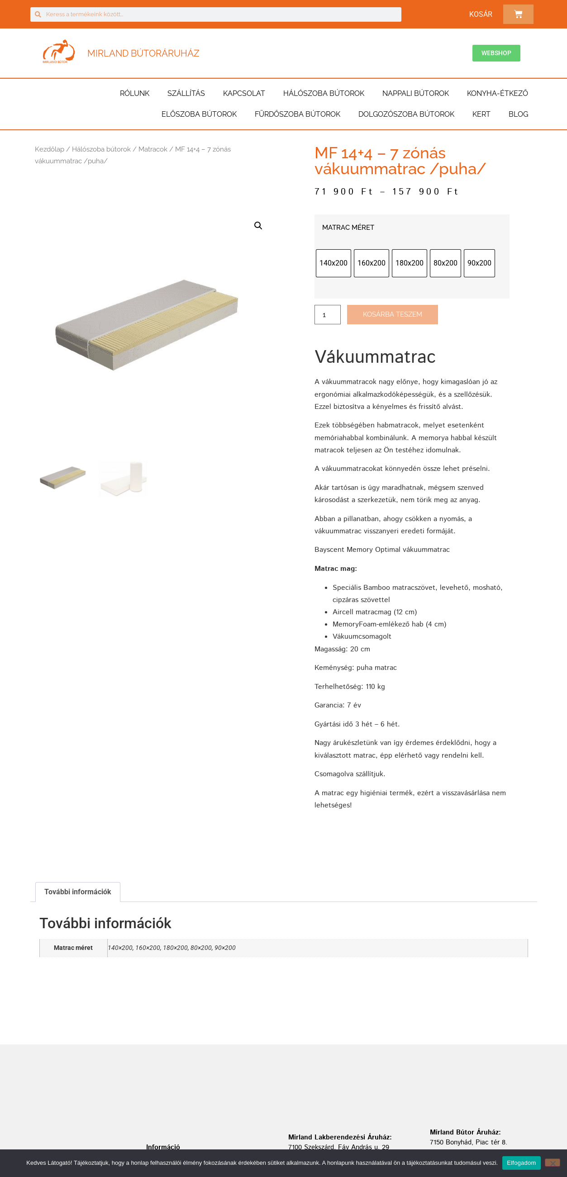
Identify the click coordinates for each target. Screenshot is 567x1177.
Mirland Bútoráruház (143, 53)
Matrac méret (348, 227)
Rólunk (134, 93)
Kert (481, 114)
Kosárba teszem (392, 314)
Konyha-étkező (497, 93)
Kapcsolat (244, 93)
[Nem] (552, 1162)
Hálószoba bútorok (323, 93)
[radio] (333, 263)
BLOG (518, 114)
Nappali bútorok (415, 93)
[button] (258, 226)
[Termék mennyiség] (327, 314)
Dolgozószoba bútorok (406, 114)
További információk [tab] (77, 891)
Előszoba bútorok (199, 114)
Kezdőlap (49, 149)
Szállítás (186, 93)
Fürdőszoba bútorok (297, 114)
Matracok (152, 149)
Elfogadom (521, 1162)
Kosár (480, 14)
